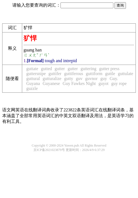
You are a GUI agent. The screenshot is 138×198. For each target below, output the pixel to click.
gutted (46, 68)
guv (79, 78)
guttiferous (73, 73)
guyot (103, 83)
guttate (32, 68)
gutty (68, 78)
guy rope (119, 83)
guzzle (32, 88)
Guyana (33, 83)
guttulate (125, 73)
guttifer (54, 73)
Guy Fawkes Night (79, 83)
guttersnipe (36, 73)
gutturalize (52, 78)
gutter (60, 68)
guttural (33, 78)
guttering (88, 68)
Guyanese (51, 83)
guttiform (94, 73)
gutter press (109, 68)
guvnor (91, 78)
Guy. (114, 78)
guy (103, 78)
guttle (110, 73)
